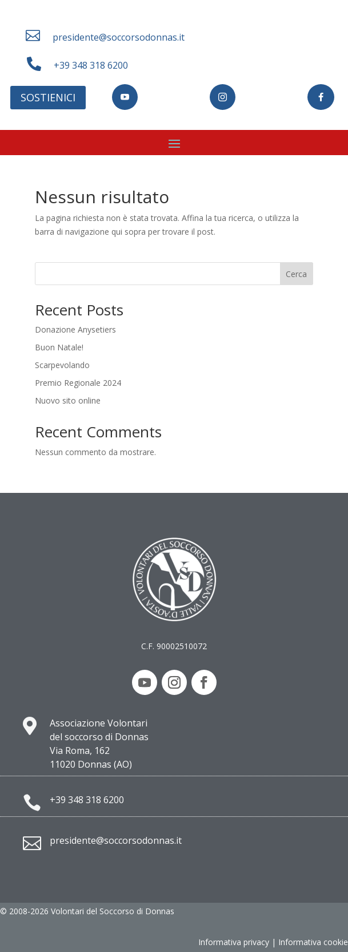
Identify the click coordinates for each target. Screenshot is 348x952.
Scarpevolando (62, 365)
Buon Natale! (59, 347)
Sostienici (48, 97)
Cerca (296, 273)
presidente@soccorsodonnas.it (119, 37)
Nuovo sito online (68, 400)
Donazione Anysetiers (75, 329)
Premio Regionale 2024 (78, 382)
